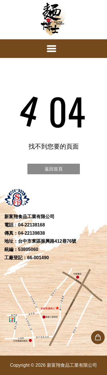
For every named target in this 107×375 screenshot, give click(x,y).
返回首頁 (54, 169)
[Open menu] (51, 49)
